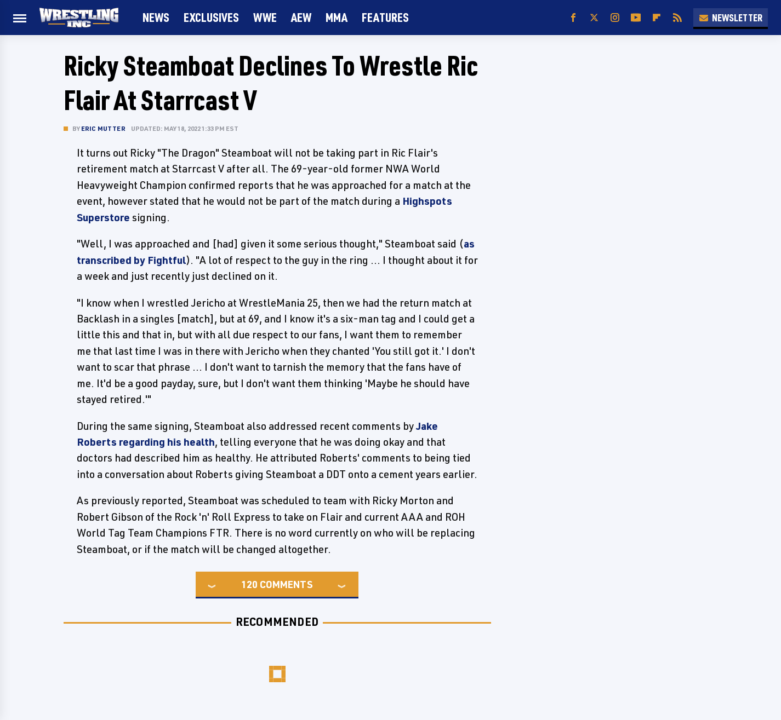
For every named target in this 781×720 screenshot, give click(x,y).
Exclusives (211, 17)
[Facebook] (573, 17)
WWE (265, 17)
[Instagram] (615, 17)
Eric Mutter (103, 128)
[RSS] (677, 17)
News (155, 17)
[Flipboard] (657, 17)
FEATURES (385, 17)
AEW (301, 17)
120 (249, 584)
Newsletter (730, 17)
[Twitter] (594, 17)
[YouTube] (636, 17)
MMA (336, 17)
